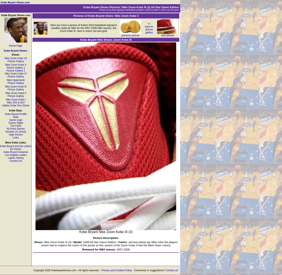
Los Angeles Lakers (16, 155)
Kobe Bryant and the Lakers (15, 146)
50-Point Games (16, 128)
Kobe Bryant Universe (16, 152)
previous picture (130, 34)
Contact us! (15, 160)
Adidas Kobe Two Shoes (16, 105)
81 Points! (15, 149)
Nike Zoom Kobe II (15, 93)
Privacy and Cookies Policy (116, 270)
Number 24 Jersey (15, 131)
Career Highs (15, 122)
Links (16, 137)
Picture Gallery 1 (16, 67)
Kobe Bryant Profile (15, 114)
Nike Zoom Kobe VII (15, 58)
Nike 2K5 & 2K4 (16, 102)
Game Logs (15, 120)
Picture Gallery (16, 61)
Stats (15, 117)
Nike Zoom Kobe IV (16, 73)
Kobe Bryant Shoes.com (15, 2)
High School (16, 134)
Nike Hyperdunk (16, 80)
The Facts (15, 125)
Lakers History (16, 157)
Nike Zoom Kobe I (16, 99)
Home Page (15, 45)
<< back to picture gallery (149, 28)
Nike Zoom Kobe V (15, 64)
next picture (167, 34)
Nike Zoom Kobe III (16, 86)
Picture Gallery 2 (16, 70)
